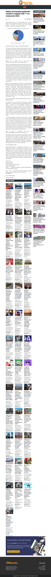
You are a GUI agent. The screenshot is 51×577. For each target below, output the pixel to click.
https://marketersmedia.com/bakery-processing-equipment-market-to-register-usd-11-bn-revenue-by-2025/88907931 (19, 172)
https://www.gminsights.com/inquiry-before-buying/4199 (16, 132)
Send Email (10, 163)
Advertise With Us (42, 567)
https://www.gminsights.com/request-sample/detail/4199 (16, 62)
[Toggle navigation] (24, 7)
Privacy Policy (42, 569)
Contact (43, 565)
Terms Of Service (42, 568)
